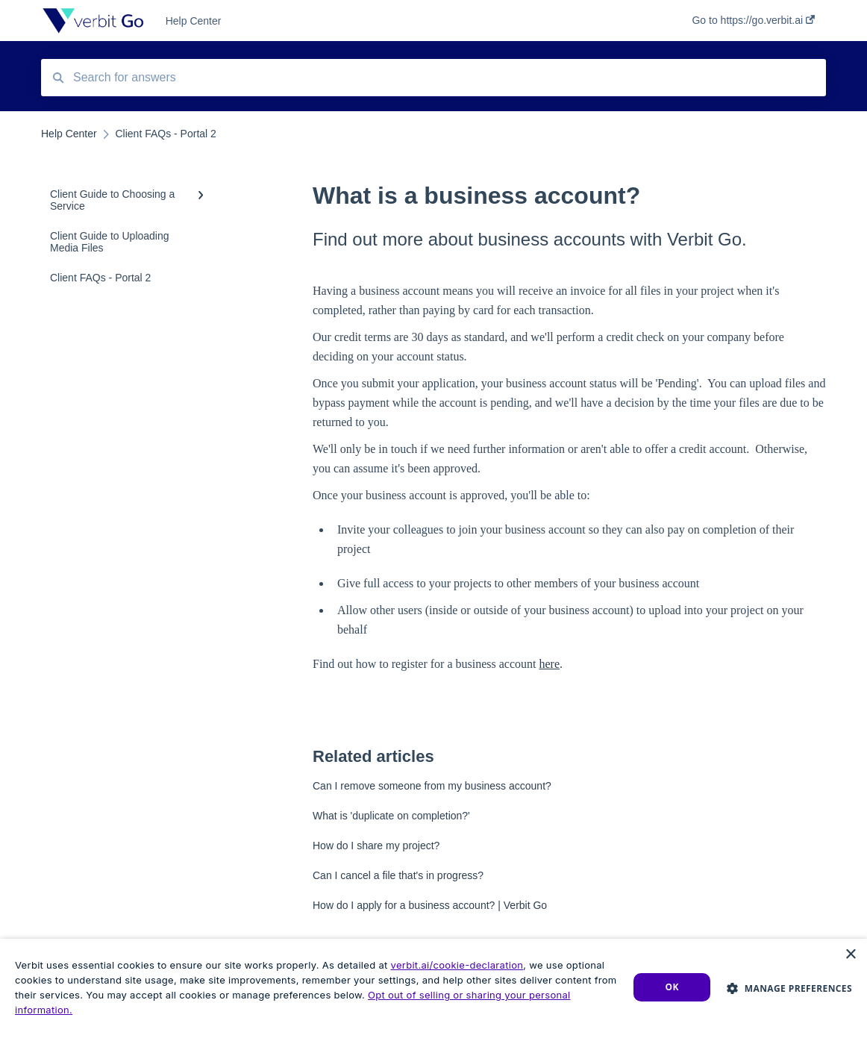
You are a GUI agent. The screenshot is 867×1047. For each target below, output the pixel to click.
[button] (789, 988)
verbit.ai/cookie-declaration (457, 965)
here (549, 663)
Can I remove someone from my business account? (432, 786)
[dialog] (433, 993)
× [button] (850, 954)
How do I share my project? (376, 845)
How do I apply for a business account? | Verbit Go (430, 905)
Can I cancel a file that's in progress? (398, 875)
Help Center (194, 21)
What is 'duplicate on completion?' (391, 816)
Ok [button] (672, 987)
